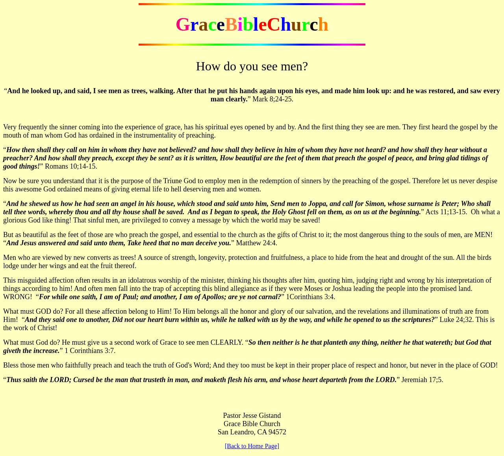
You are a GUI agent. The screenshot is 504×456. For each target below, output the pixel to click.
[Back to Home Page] (252, 446)
